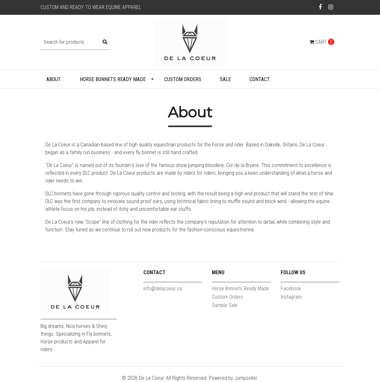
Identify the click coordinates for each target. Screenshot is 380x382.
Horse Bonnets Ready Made (113, 79)
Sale (225, 79)
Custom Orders (182, 79)
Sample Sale (225, 305)
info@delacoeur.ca (162, 288)
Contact (259, 79)
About (53, 79)
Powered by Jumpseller (233, 378)
